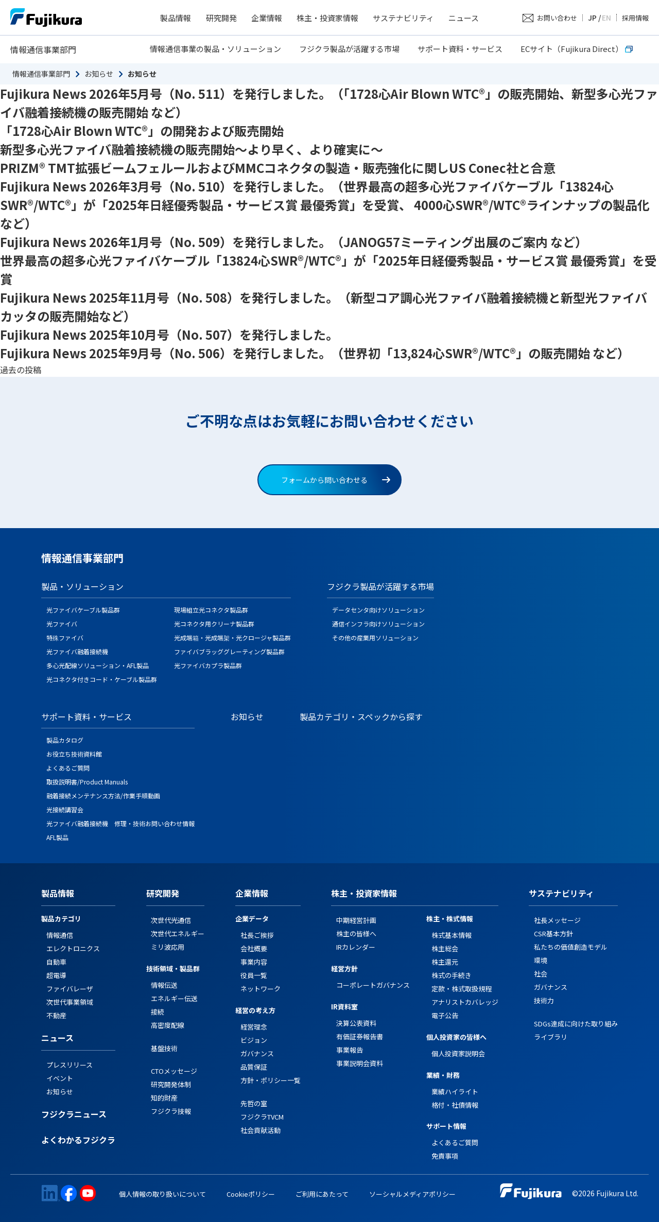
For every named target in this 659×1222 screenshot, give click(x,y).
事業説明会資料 (359, 1063)
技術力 (544, 1000)
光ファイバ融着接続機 (77, 651)
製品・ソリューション (82, 586)
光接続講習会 (64, 809)
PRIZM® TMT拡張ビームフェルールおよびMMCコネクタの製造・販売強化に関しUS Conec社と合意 (278, 168)
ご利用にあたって (322, 1194)
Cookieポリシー (251, 1194)
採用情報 (635, 18)
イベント (59, 1078)
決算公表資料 (356, 1023)
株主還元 (444, 962)
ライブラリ (550, 1037)
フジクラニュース (74, 1115)
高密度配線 (167, 1025)
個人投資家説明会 (458, 1053)
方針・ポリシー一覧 (270, 1080)
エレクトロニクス (73, 948)
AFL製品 (57, 837)
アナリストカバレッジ (464, 1002)
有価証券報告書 (359, 1036)
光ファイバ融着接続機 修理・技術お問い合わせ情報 (120, 823)
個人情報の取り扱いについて (162, 1194)
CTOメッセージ (174, 1071)
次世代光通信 (171, 920)
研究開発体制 (171, 1084)
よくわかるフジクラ (78, 1141)
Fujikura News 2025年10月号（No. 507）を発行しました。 (169, 334)
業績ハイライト (454, 1091)
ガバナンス (257, 1053)
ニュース (463, 18)
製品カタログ (64, 740)
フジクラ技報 (171, 1111)
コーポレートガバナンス (373, 985)
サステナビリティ (403, 18)
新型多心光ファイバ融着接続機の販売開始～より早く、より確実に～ (191, 149)
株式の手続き (451, 975)
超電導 (56, 975)
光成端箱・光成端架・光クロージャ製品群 (232, 637)
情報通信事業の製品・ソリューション (215, 48)
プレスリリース (69, 1065)
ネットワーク (260, 988)
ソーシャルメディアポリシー (412, 1194)
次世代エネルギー (177, 933)
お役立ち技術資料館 (74, 753)
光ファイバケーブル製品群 (83, 609)
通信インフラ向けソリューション (378, 623)
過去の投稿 (20, 369)
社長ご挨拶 (257, 935)
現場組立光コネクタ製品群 (211, 609)
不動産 (56, 1015)
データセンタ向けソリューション (378, 609)
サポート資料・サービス (460, 48)
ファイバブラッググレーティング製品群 (229, 651)
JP (592, 17)
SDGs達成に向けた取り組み (576, 1023)
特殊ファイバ (64, 637)
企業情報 (266, 18)
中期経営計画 (356, 920)
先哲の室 (253, 1103)
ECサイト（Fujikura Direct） (577, 48)
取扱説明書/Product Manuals (87, 781)
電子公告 (444, 1015)
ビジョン (253, 1040)
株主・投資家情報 (327, 18)
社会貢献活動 (260, 1130)
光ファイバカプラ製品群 (208, 665)
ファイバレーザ (69, 988)
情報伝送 (164, 985)
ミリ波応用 (167, 947)
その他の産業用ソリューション (375, 637)
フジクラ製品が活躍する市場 (349, 48)
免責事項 (444, 1156)
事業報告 (349, 1050)
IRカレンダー (355, 947)
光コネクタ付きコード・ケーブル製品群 (101, 679)
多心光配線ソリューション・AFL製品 (97, 665)
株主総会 (444, 948)
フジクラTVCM (262, 1117)
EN (606, 17)
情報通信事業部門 (43, 49)
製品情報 (175, 18)
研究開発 (221, 18)
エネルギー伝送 (174, 998)
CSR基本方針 (553, 933)
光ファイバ (61, 623)
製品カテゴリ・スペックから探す (361, 716)
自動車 (56, 962)
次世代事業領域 (69, 1002)
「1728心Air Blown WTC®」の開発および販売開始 (142, 130)
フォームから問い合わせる (335, 480)
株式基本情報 (451, 935)
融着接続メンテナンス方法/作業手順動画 (103, 795)
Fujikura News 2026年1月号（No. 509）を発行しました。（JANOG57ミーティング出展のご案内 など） (293, 242)
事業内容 (253, 962)
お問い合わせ (557, 17)
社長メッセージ (557, 920)
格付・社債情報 (454, 1105)
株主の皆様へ (356, 933)
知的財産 (164, 1098)
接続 (157, 1012)
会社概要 (253, 948)
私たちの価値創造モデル (571, 947)
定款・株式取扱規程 (461, 988)
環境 (540, 960)
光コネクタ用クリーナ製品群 (214, 623)
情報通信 (59, 935)
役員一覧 (253, 975)
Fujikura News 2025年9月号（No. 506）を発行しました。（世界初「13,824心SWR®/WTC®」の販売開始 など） (315, 353)
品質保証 (253, 1067)
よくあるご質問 (68, 767)
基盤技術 (164, 1048)
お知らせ (98, 73)
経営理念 (253, 1027)
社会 (540, 974)
